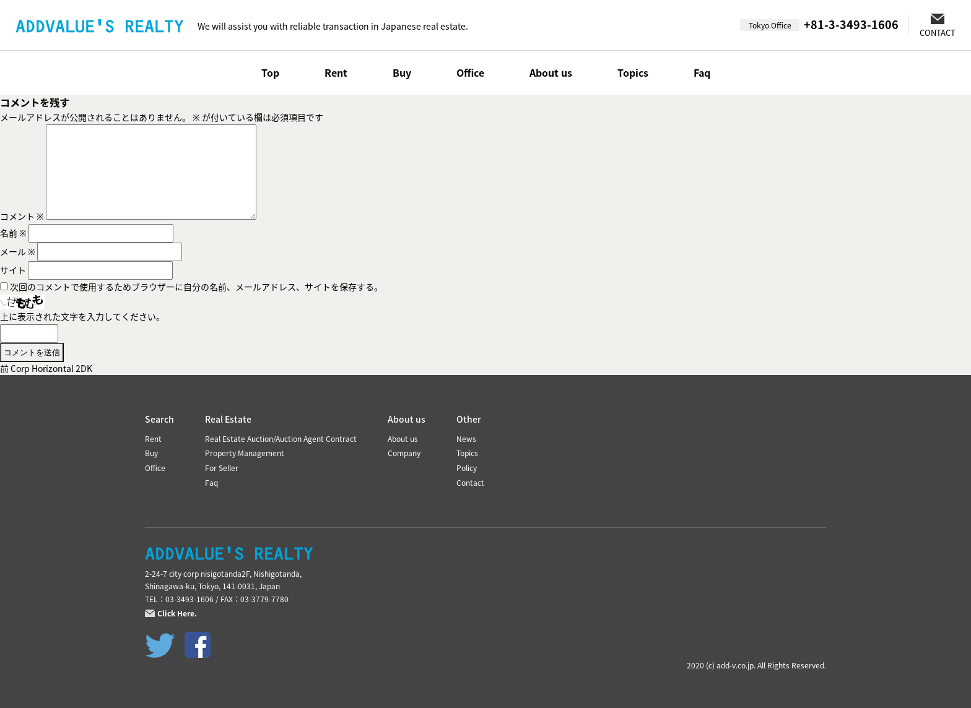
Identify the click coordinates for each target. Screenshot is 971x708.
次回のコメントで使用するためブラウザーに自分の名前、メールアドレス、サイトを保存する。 (196, 286)
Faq (702, 72)
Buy (402, 72)
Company (404, 453)
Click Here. (177, 613)
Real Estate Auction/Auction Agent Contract (281, 438)
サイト (13, 270)
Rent (335, 72)
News (466, 438)
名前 (13, 233)
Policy (466, 467)
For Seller (221, 467)
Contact (470, 482)
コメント (22, 216)
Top (270, 72)
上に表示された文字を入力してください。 (82, 316)
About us (550, 72)
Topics (632, 72)
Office (470, 72)
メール (17, 251)
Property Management (244, 453)
